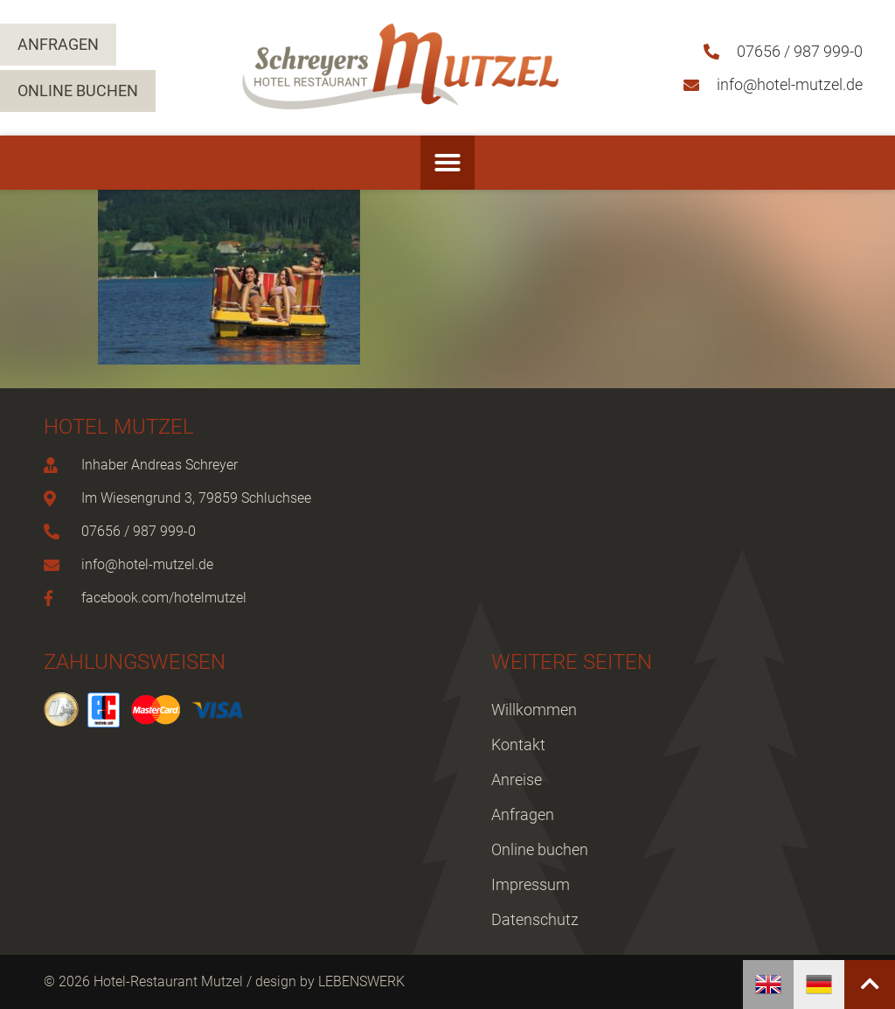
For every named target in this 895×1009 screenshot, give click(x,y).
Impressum (530, 884)
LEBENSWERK (361, 981)
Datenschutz (535, 919)
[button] (447, 163)
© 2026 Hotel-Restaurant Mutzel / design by (181, 981)
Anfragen (522, 814)
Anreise (516, 779)
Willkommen (534, 709)
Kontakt (518, 744)
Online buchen (539, 849)
